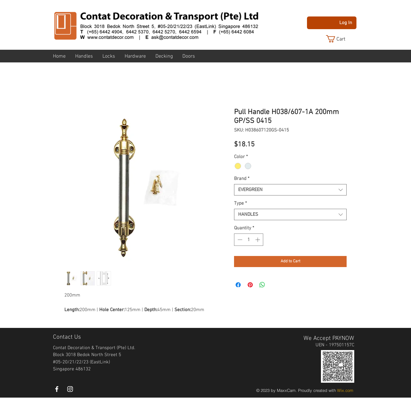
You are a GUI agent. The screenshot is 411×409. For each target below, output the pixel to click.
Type (240, 203)
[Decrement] (239, 240)
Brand (241, 179)
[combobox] (290, 189)
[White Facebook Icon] (57, 389)
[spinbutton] (249, 240)
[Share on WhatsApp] (262, 285)
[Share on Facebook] (238, 285)
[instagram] (70, 389)
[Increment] (258, 240)
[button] (340, 38)
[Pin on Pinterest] (250, 285)
